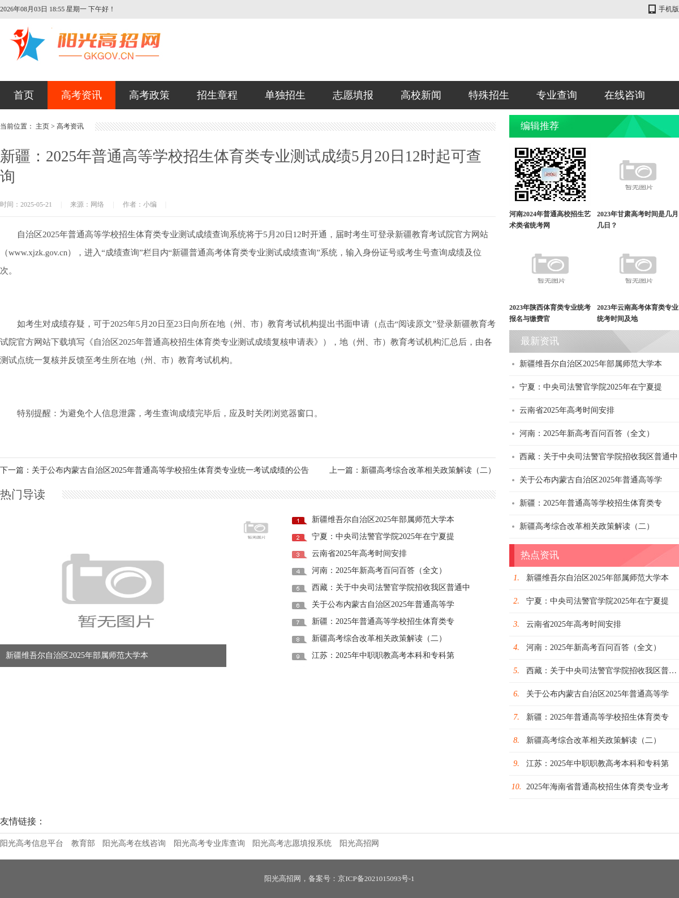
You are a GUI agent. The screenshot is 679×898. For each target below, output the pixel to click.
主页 (42, 126)
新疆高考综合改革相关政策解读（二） (379, 638)
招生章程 (217, 95)
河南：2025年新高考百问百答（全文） (379, 570)
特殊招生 (489, 95)
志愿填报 (353, 95)
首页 (24, 95)
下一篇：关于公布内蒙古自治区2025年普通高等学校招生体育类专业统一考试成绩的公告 (154, 470)
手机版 (669, 9)
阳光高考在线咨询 (134, 843)
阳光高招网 (359, 843)
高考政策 (149, 95)
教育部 (83, 843)
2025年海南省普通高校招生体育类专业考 (597, 786)
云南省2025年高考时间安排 (359, 553)
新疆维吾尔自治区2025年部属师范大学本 (77, 655)
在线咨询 (624, 95)
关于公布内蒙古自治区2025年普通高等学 (383, 604)
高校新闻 (421, 95)
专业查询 (556, 95)
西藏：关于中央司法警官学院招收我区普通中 (391, 587)
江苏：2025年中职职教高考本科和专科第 (383, 655)
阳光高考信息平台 (31, 843)
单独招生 (285, 95)
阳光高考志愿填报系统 (292, 843)
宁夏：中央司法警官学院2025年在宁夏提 (383, 536)
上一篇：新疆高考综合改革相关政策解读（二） (412, 470)
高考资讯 (81, 95)
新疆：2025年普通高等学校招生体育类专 (383, 621)
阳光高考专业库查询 (209, 843)
